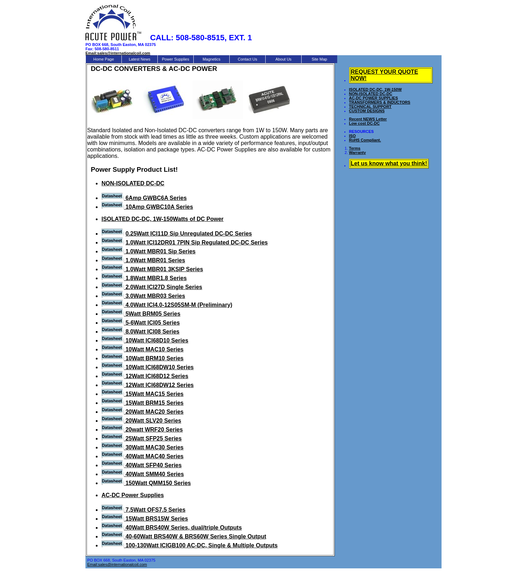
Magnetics (211, 59)
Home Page (103, 59)
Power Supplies (175, 59)
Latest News (140, 59)
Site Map (319, 59)
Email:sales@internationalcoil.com (117, 564)
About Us (283, 59)
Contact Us (247, 59)
